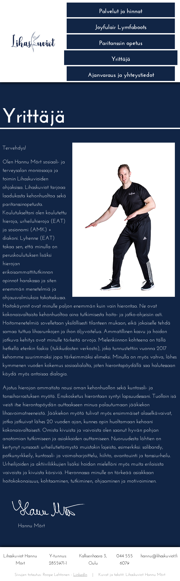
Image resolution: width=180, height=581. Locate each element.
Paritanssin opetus (121, 42)
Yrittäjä (121, 57)
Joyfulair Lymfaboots (121, 26)
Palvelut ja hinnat (120, 10)
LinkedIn (80, 573)
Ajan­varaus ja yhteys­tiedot (121, 73)
